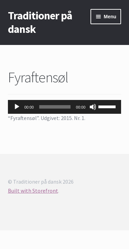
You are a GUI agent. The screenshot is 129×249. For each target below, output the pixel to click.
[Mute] (92, 106)
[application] (64, 107)
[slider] (55, 107)
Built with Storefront (33, 190)
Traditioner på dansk (40, 22)
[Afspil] (16, 106)
